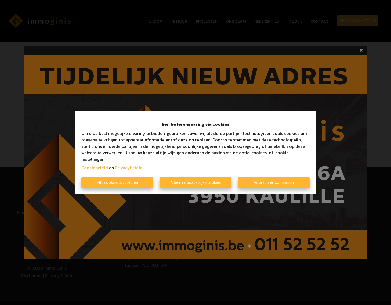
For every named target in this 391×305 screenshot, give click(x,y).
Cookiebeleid (94, 167)
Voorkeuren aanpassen (274, 182)
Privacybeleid (129, 167)
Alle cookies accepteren (117, 182)
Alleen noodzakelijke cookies (195, 182)
